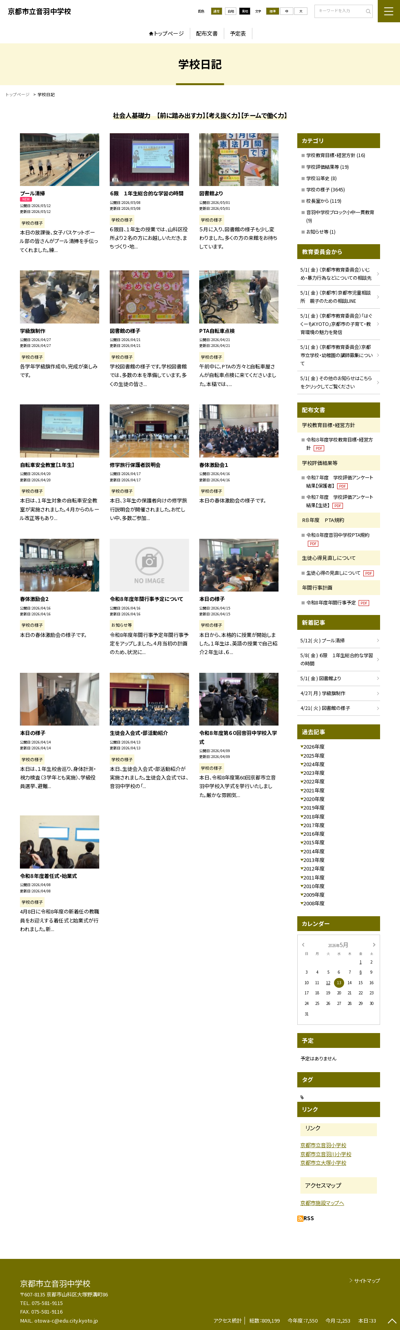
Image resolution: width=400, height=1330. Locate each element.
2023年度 (314, 772)
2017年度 (314, 825)
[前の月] (303, 944)
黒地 (245, 11)
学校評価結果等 (322, 166)
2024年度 (314, 764)
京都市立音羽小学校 (323, 1145)
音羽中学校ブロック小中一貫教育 (340, 212)
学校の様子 (318, 189)
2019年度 (314, 807)
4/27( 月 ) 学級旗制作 (322, 693)
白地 (231, 11)
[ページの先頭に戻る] (392, 1322)
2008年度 (314, 903)
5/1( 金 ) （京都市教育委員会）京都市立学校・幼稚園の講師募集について (336, 355)
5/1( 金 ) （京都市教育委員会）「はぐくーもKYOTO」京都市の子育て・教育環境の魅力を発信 (336, 324)
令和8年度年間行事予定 (337, 602)
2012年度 (314, 868)
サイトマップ (367, 1280)
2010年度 (314, 886)
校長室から (317, 200)
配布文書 (207, 33)
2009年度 (314, 894)
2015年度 (314, 842)
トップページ (169, 33)
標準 (273, 11)
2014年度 (314, 851)
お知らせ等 (317, 231)
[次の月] (374, 944)
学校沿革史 (318, 178)
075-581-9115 (47, 1303)
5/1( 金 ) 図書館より (320, 678)
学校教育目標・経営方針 (330, 155)
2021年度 (314, 790)
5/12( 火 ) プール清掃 (322, 640)
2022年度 (314, 781)
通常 (216, 11)
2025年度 (314, 755)
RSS (309, 1218)
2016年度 (314, 833)
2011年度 (314, 877)
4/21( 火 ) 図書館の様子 (325, 707)
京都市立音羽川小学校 (325, 1154)
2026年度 (314, 746)
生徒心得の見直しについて (340, 572)
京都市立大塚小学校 (323, 1162)
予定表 (238, 33)
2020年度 (314, 799)
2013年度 (314, 859)
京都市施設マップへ (322, 1203)
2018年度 (314, 816)
